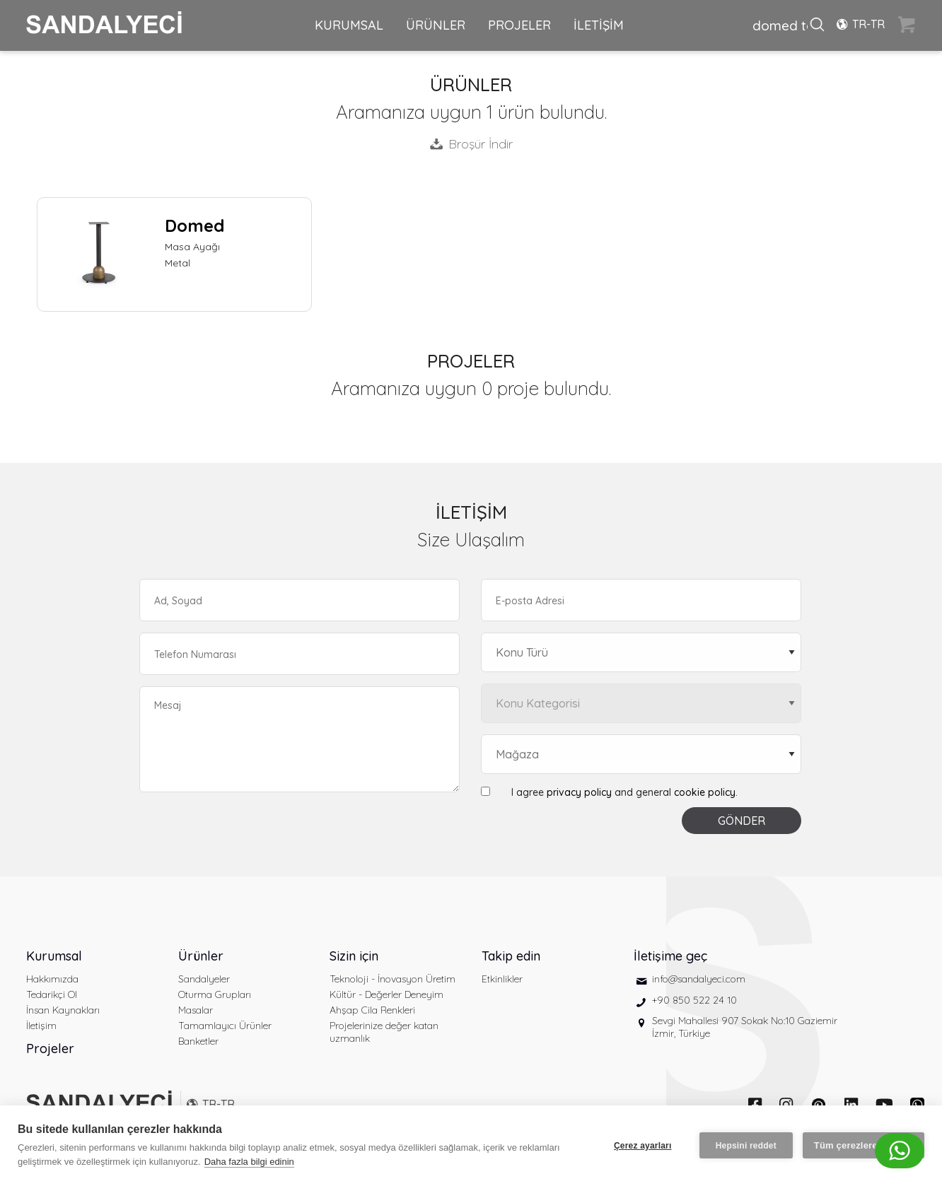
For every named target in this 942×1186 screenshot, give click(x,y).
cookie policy (704, 792)
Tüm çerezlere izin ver (863, 1145)
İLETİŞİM (599, 25)
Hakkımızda (52, 979)
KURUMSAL (349, 25)
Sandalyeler (204, 979)
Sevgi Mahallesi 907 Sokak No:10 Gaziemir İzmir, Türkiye (744, 1027)
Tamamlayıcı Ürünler (225, 1025)
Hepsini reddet (746, 1146)
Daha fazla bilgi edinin (249, 1161)
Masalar (195, 1010)
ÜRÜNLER (435, 25)
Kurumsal (54, 956)
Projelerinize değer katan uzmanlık (384, 1032)
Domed (194, 225)
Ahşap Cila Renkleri (372, 1010)
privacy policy (579, 792)
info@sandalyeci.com (698, 979)
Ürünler (200, 956)
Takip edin (511, 956)
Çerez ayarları (643, 1146)
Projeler (50, 1048)
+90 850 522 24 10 (694, 1000)
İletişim (41, 1025)
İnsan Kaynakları (63, 1010)
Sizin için (354, 956)
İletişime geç (670, 956)
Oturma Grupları (214, 994)
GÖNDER (741, 821)
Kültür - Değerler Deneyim (386, 994)
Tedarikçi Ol (51, 994)
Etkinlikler (502, 979)
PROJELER (519, 25)
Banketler (198, 1041)
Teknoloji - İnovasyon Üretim (392, 979)
